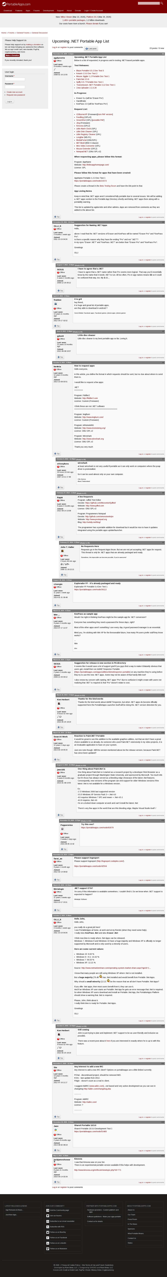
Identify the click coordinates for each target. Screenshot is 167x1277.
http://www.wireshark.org (93, 439)
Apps (28, 11)
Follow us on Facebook (56, 1237)
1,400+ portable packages (74, 20)
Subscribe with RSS (55, 1226)
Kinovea (79, 126)
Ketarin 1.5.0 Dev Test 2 (86, 73)
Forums (37, 11)
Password (9, 84)
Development (48, 11)
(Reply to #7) (81, 493)
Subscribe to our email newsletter (60, 1221)
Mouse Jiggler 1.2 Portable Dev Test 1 (92, 76)
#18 (162, 885)
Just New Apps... (11, 1215)
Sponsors (131, 1229)
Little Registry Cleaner (85, 134)
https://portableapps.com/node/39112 (90, 589)
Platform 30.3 (92, 17)
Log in (54, 47)
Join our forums (53, 1215)
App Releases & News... (14, 1210)
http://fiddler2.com (90, 398)
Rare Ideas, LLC (71, 1268)
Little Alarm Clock (83, 129)
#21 (162, 1063)
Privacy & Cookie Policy (70, 1265)
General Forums (23, 33)
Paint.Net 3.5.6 (82, 79)
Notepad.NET (82, 151)
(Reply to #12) (80, 695)
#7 (163, 459)
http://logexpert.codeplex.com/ (110, 861)
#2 (163, 222)
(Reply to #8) (85, 543)
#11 (163, 610)
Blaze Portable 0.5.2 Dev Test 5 (90, 70)
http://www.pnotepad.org (96, 519)
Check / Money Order (93, 1270)
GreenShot (81, 120)
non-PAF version (105, 114)
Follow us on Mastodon (56, 1248)
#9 (163, 542)
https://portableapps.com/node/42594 (90, 866)
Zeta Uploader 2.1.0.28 (86, 88)
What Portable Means (136, 1233)
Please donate (92, 23)
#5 (163, 331)
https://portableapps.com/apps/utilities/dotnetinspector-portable (102, 672)
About (69, 11)
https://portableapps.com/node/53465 (90, 1131)
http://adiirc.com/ (89, 1102)
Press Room (132, 1219)
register (63, 47)
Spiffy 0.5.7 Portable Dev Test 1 (89, 82)
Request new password (16, 95)
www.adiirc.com (96, 1086)
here (109, 1041)
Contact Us (132, 1238)
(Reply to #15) (86, 821)
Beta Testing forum (108, 186)
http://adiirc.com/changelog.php (97, 1089)
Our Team (131, 1215)
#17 (162, 854)
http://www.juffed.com (95, 506)
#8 (163, 493)
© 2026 (56, 1265)
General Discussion (40, 33)
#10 (162, 580)
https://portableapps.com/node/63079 (97, 827)
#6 (163, 362)
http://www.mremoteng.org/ (94, 428)
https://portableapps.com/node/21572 (90, 181)
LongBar (80, 137)
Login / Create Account (93, 11)
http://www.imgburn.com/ (92, 417)
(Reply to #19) (81, 1026)
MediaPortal (81, 140)
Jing (78, 123)
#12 (162, 660)
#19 (162, 915)
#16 (162, 820)
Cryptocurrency (108, 1270)
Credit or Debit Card (70, 1270)
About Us (131, 1210)
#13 (162, 695)
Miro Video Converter (85, 146)
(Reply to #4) (77, 332)
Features (18, 11)
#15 (162, 765)
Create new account (14, 92)
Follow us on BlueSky (56, 1232)
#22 (162, 1122)
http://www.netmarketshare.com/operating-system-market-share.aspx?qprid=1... (116, 968)
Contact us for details (95, 1221)
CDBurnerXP (81, 114)
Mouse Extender (83, 149)
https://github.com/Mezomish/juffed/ (100, 503)
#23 (162, 1155)
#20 (162, 1026)
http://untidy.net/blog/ (92, 522)
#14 (162, 732)
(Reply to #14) (81, 765)
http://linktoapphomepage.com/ (95, 165)
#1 (163, 54)
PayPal (81, 1270)
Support (60, 11)
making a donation (33, 44)
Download (8, 11)
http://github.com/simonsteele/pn (99, 516)
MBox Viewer (66, 17)
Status (130, 1243)
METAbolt (80, 143)
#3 (163, 265)
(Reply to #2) (79, 265)
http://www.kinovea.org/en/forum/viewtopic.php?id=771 (97, 1170)
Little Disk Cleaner (84, 131)
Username (9, 76)
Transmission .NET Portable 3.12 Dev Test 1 (95, 85)
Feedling (80, 117)
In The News (132, 1224)
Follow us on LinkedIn (56, 1243)
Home (3, 33)
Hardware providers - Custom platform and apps (103, 1211)
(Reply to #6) (81, 459)
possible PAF (98, 120)
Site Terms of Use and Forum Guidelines (97, 1265)
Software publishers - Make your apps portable (104, 1217)
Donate (78, 11)
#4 (163, 296)
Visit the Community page (57, 1210)
